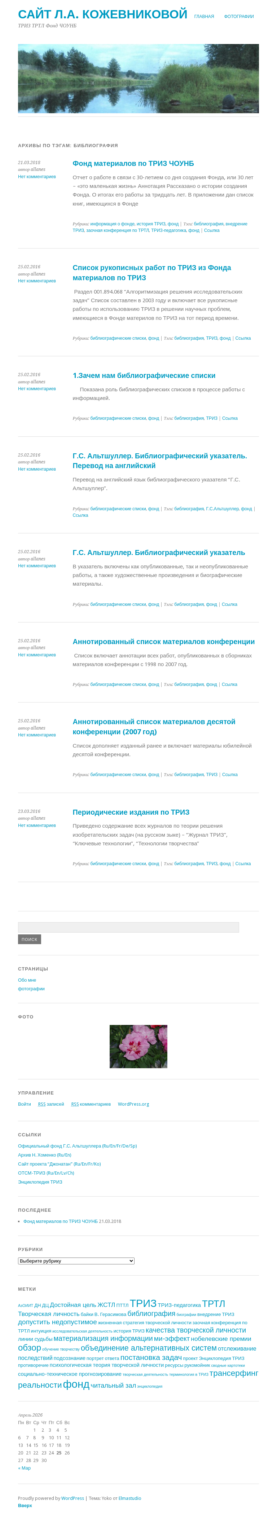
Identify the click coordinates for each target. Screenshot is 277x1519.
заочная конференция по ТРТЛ (117, 230)
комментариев (91, 1104)
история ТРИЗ (151, 223)
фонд (173, 223)
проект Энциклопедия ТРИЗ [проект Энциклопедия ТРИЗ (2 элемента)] (214, 1358)
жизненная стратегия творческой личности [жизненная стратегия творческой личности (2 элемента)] (145, 1322)
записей (51, 1104)
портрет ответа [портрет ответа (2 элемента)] (103, 1358)
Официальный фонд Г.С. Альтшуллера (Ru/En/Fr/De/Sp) (77, 1146)
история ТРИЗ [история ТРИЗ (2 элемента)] (129, 1331)
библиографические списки (118, 338)
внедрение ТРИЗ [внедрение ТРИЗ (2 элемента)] (215, 1314)
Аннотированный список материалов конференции (164, 642)
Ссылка (212, 230)
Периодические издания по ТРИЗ (131, 812)
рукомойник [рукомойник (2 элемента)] (197, 1365)
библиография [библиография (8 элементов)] (151, 1313)
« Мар (24, 1468)
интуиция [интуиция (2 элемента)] (41, 1331)
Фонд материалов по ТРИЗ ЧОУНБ (133, 163)
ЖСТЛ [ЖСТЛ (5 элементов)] (106, 1304)
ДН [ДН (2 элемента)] (37, 1305)
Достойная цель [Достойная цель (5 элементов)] (73, 1304)
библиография (208, 223)
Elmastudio (130, 1498)
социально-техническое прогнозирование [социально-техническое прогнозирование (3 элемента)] (70, 1374)
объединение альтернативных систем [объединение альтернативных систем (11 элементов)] (149, 1347)
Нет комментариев (37, 176)
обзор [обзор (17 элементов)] (29, 1348)
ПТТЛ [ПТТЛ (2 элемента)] (122, 1305)
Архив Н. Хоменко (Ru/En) (44, 1155)
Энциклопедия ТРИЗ (40, 1182)
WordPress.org (133, 1104)
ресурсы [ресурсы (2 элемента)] (174, 1365)
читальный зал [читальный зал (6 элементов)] (113, 1385)
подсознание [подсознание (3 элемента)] (69, 1358)
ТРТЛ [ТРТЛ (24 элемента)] (213, 1303)
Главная (204, 16)
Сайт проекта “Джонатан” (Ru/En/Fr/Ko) (59, 1164)
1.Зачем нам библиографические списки (144, 375)
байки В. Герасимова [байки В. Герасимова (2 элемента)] (103, 1314)
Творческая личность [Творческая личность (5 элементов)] (49, 1313)
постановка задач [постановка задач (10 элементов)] (151, 1357)
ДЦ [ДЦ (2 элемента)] (45, 1305)
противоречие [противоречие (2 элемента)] (33, 1365)
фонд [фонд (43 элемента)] (76, 1384)
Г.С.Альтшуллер (222, 508)
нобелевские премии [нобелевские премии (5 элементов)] (221, 1338)
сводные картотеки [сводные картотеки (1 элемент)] (228, 1365)
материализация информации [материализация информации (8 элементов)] (103, 1338)
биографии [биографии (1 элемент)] (186, 1314)
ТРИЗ (211, 338)
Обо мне (27, 980)
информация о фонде (112, 223)
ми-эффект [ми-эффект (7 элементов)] (172, 1338)
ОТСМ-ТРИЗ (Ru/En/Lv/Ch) (46, 1173)
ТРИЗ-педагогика (168, 230)
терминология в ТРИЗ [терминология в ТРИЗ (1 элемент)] (188, 1374)
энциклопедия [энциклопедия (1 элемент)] (149, 1386)
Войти (24, 1104)
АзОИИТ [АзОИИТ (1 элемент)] (25, 1305)
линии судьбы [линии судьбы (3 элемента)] (35, 1339)
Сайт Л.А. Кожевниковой (103, 14)
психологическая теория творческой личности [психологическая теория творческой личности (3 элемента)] (107, 1365)
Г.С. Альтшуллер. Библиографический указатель (159, 553)
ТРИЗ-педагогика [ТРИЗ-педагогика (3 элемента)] (179, 1305)
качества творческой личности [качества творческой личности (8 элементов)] (196, 1330)
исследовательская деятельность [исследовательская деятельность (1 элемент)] (82, 1331)
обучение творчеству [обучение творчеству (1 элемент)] (61, 1349)
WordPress (72, 1498)
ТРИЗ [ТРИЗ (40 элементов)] (143, 1303)
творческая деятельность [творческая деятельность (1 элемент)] (145, 1374)
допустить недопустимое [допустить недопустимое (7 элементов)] (57, 1322)
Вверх (25, 1505)
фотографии (239, 16)
